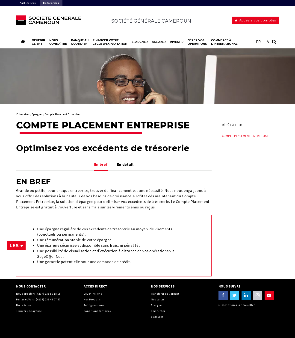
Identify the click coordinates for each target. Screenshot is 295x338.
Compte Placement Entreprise (245, 136)
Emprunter (158, 311)
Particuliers (27, 3)
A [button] (268, 41)
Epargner (157, 305)
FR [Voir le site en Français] (258, 41)
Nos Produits (92, 299)
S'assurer (157, 316)
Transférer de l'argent (165, 293)
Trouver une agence (29, 311)
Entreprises (51, 3)
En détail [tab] (125, 164)
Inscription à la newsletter (238, 305)
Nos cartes (158, 299)
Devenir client (93, 293)
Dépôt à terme (233, 125)
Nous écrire (23, 305)
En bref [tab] (101, 164)
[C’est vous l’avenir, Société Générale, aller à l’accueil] (46, 21)
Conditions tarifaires (97, 311)
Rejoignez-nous (94, 305)
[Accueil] (23, 41)
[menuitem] (248, 125)
